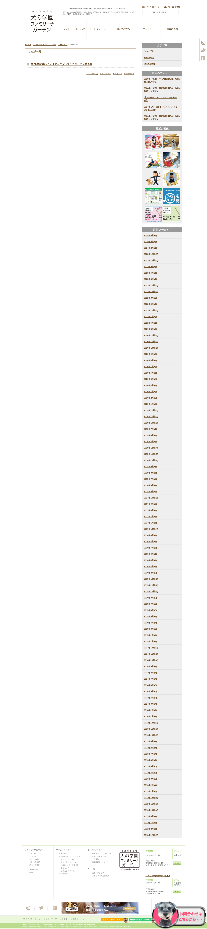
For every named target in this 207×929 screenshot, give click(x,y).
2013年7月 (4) (150, 754)
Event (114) (149, 63)
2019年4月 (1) (150, 441)
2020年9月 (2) (150, 354)
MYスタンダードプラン (70, 865)
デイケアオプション (68, 862)
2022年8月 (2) (150, 298)
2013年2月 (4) (150, 785)
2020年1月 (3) (150, 404)
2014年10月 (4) (151, 660)
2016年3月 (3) (150, 566)
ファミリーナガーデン (74, 29)
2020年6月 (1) (150, 373)
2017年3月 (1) (150, 510)
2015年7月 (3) (150, 604)
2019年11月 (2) (151, 416)
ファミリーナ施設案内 (100, 876)
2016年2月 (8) (150, 573)
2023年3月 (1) (150, 279)
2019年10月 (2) (151, 423)
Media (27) (149, 57)
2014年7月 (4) (150, 679)
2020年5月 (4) (150, 379)
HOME (28, 44)
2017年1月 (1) (150, 523)
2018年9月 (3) (150, 466)
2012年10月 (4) (151, 810)
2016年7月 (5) (150, 548)
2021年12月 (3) (151, 310)
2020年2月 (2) (150, 398)
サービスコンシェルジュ (101, 854)
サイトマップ (51, 919)
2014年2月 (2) (150, 710)
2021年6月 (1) (150, 323)
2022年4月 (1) (150, 304)
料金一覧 (64, 874)
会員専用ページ (77, 919)
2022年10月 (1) (151, 291)
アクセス (148, 29)
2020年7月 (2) (150, 366)
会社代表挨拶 (34, 862)
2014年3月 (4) (150, 704)
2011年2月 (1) (150, 829)
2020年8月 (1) (150, 360)
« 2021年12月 (92, 74)
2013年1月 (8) (150, 791)
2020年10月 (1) (151, 348)
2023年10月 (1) (151, 260)
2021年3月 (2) (150, 329)
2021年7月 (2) (150, 316)
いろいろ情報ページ (149, 7)
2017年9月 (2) (150, 504)
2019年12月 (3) (151, 410)
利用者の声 (173, 29)
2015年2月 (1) (150, 635)
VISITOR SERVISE (123, 29)
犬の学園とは (34, 856)
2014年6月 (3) (150, 685)
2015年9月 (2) (150, 598)
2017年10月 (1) (151, 498)
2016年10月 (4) (151, 529)
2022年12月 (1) (151, 285)
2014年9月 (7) (150, 666)
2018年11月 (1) (151, 454)
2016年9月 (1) (150, 535)
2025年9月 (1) (150, 235)
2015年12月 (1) (151, 579)
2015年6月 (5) (150, 610)
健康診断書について (100, 862)
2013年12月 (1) (151, 723)
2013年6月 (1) (150, 760)
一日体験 (95, 859)
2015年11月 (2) (151, 585)
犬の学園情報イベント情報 (44, 44)
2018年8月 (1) (150, 473)
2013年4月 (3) (150, 772)
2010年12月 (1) (151, 835)
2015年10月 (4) (151, 591)
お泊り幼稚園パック (100, 856)
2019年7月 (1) (150, 429)
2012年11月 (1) (151, 804)
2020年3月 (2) (150, 391)
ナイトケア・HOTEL (69, 859)
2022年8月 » (129, 74)
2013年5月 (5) (150, 766)
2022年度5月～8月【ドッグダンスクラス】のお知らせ (61, 64)
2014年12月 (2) (151, 648)
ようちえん (65, 868)
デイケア (64, 854)
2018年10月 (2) (151, 460)
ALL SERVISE (99, 29)
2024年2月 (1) (150, 248)
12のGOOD (33, 854)
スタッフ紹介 (34, 859)
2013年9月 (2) (150, 741)
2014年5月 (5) (150, 691)
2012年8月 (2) (150, 816)
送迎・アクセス (98, 873)
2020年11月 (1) (151, 341)
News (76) (149, 51)
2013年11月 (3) (151, 729)
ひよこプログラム (68, 871)
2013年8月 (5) (150, 747)
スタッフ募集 (34, 865)
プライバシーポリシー (32, 919)
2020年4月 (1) (150, 385)
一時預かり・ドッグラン (70, 856)
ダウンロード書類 (172, 7)
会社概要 (64, 919)
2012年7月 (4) (150, 822)
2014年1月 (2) (150, 716)
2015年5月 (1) (150, 616)
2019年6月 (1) (150, 435)
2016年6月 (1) (150, 554)
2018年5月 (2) (150, 491)
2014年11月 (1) (151, 654)
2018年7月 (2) (150, 479)
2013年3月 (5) (150, 779)
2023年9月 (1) (150, 266)
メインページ (105, 74)
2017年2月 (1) (150, 516)
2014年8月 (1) (150, 673)
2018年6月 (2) (150, 485)
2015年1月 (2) (150, 641)
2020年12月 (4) (151, 335)
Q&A (31, 872)
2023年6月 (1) (150, 273)
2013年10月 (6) (151, 735)
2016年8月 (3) (150, 541)
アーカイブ (62, 44)
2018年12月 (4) (151, 448)
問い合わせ (160, 13)
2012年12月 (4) (151, 797)
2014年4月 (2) (150, 698)
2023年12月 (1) (151, 254)
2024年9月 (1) (150, 241)
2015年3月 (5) (150, 629)
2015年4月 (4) (150, 623)
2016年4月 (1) (150, 560)
